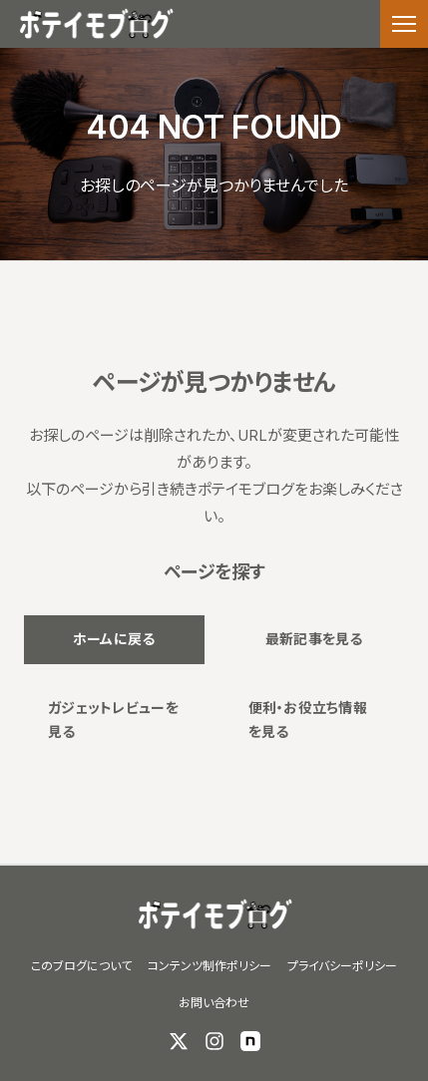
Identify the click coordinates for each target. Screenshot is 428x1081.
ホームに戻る (114, 638)
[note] (250, 1041)
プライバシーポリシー (342, 965)
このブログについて (81, 965)
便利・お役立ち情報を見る (308, 720)
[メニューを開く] (404, 24)
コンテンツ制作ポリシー (209, 965)
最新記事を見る (314, 638)
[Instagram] (214, 1041)
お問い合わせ (214, 1002)
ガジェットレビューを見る (113, 720)
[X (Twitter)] (179, 1041)
